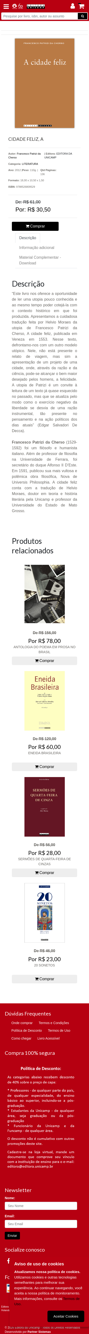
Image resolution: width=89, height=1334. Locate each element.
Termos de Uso (59, 1030)
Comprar (35, 226)
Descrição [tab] (27, 238)
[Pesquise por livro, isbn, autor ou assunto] (39, 16)
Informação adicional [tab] (36, 248)
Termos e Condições (54, 1023)
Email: (10, 1216)
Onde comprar (22, 1023)
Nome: (10, 1198)
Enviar (12, 1236)
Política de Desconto (26, 1030)
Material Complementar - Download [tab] (40, 260)
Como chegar (21, 1038)
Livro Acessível (48, 1038)
